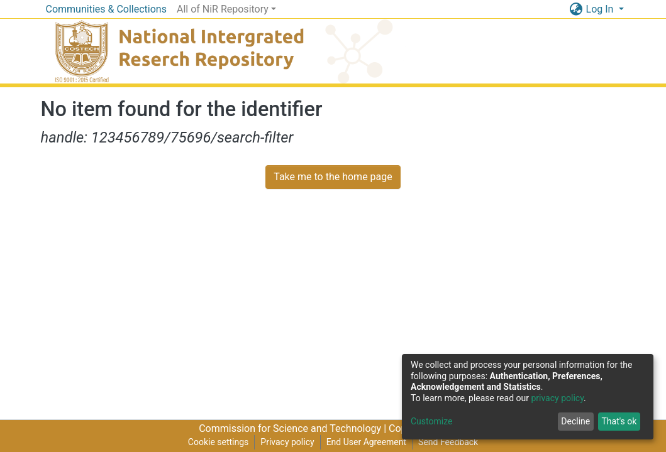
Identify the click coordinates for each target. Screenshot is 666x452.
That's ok (618, 421)
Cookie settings (218, 442)
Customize (431, 421)
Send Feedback (448, 442)
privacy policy (557, 398)
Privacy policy (287, 442)
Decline (575, 421)
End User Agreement (366, 442)
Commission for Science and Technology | (294, 428)
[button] (576, 9)
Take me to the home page (333, 177)
